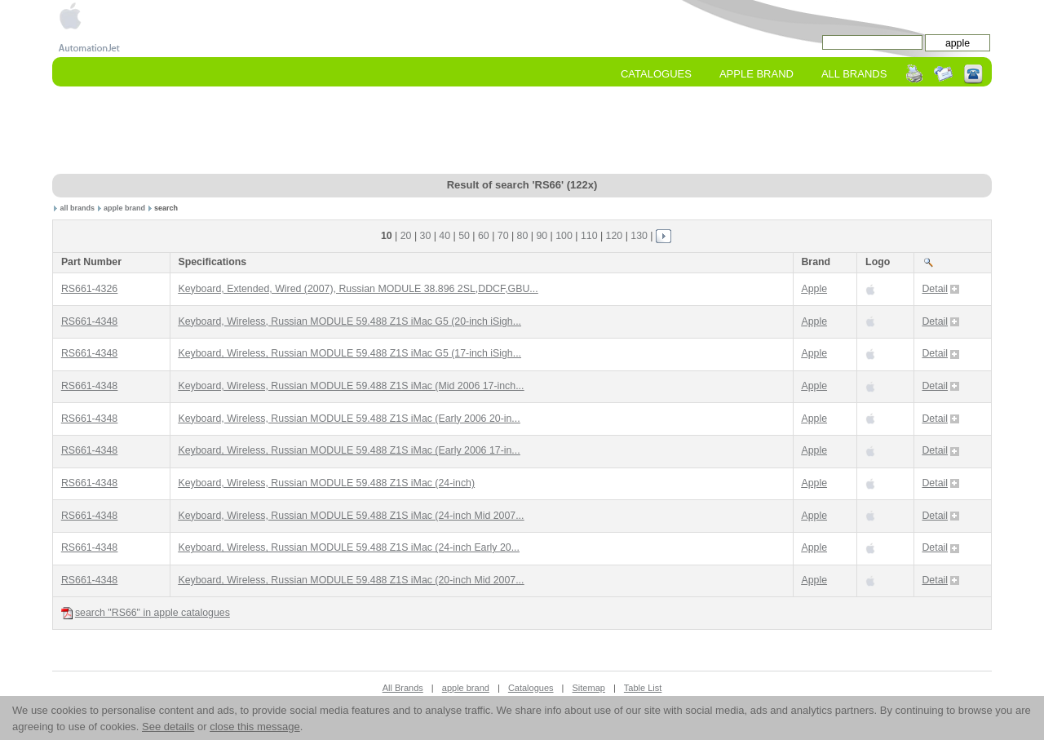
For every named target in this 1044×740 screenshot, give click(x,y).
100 (564, 235)
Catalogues (656, 74)
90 (541, 235)
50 (464, 235)
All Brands (854, 74)
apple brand (124, 208)
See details (168, 726)
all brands (77, 208)
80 (523, 235)
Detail (940, 289)
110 (589, 235)
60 (483, 235)
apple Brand (756, 74)
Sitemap (589, 688)
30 (425, 235)
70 (503, 235)
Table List (642, 688)
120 (614, 235)
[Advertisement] (522, 131)
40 (444, 235)
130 (639, 235)
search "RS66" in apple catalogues (145, 613)
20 (406, 235)
